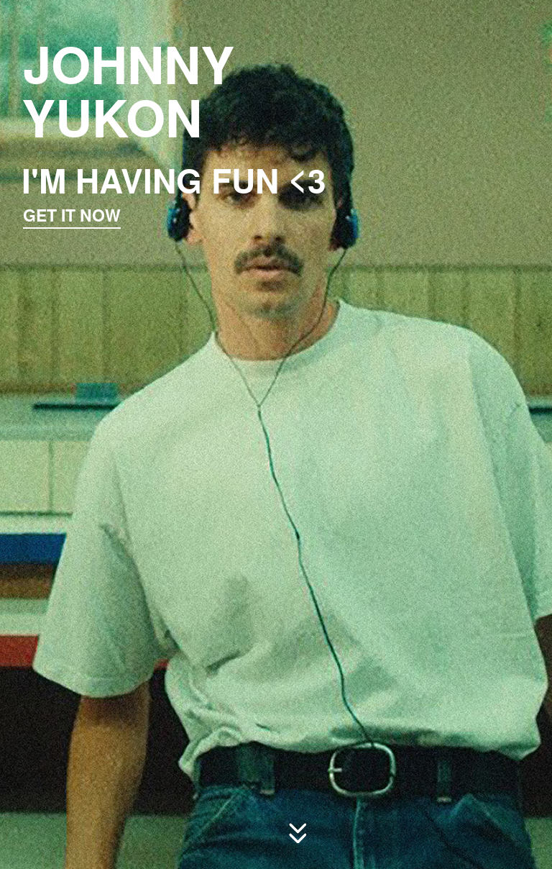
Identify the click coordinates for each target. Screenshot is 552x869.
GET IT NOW (75, 211)
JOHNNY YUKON (127, 88)
